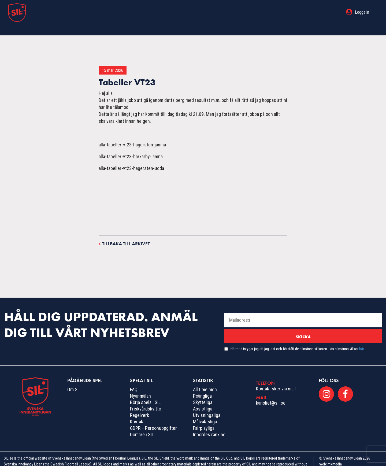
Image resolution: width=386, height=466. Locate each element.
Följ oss (329, 370)
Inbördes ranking (209, 424)
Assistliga (202, 398)
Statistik (232, 12)
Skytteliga (202, 391)
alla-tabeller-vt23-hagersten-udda (131, 157)
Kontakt (137, 411)
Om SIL (74, 379)
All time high (205, 379)
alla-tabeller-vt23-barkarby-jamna (131, 146)
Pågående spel (160, 12)
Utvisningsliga (206, 404)
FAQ (134, 379)
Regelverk (139, 404)
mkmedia (335, 453)
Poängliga (202, 385)
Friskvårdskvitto (145, 398)
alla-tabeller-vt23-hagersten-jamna (132, 134)
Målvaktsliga (205, 411)
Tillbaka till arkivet (124, 232)
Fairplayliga (203, 417)
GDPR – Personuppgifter (153, 417)
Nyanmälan (140, 385)
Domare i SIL (142, 424)
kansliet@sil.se (270, 392)
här (361, 338)
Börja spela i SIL (145, 391)
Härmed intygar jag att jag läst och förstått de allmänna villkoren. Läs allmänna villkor (297, 338)
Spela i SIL (200, 12)
